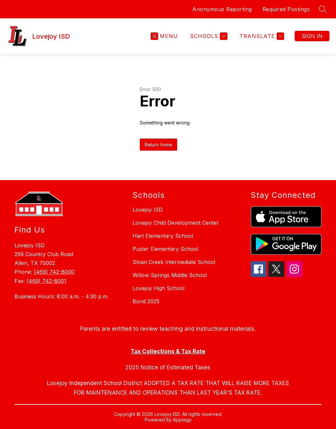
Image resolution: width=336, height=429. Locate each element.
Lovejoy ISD (148, 209)
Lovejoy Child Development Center (176, 222)
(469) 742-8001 (46, 281)
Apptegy (182, 419)
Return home (158, 144)
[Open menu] (164, 36)
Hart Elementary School (163, 236)
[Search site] (323, 9)
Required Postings (286, 9)
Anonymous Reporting (222, 9)
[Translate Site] (261, 36)
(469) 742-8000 (54, 272)
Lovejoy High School (158, 288)
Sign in (312, 36)
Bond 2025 (146, 301)
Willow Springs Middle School (170, 275)
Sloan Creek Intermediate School (174, 262)
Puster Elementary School (165, 249)
